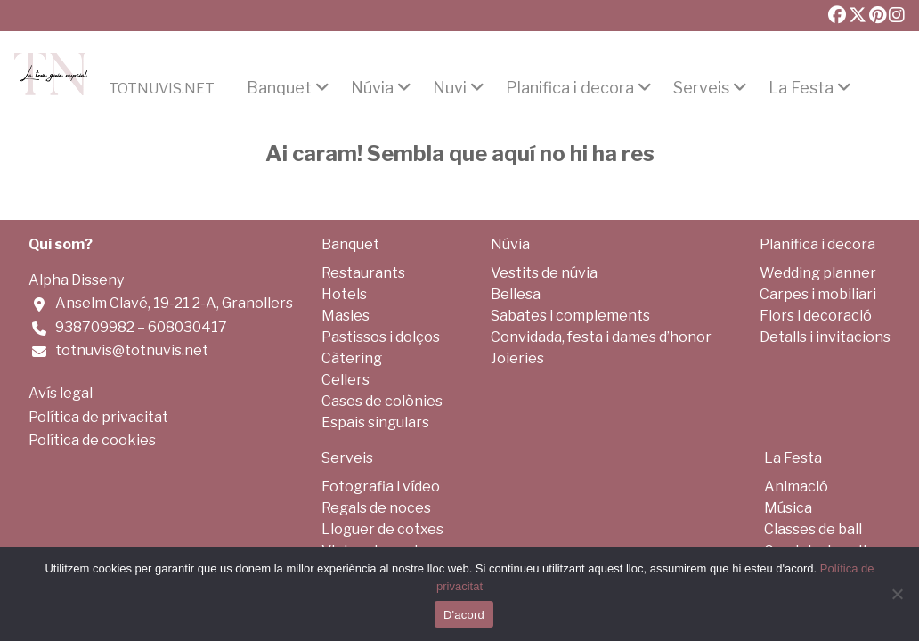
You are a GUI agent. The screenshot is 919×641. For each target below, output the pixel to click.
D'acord (463, 614)
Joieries (517, 358)
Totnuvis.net (162, 89)
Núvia (372, 88)
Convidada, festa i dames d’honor (601, 337)
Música (788, 507)
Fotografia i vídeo (380, 486)
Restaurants (363, 272)
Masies (345, 315)
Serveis (701, 88)
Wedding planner (818, 272)
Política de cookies (92, 440)
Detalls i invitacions (825, 337)
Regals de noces (376, 507)
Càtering (351, 358)
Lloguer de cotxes (382, 529)
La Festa (801, 88)
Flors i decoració (816, 315)
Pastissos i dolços (380, 337)
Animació (796, 486)
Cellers (345, 379)
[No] (897, 594)
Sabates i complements (570, 315)
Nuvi (450, 88)
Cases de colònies (382, 401)
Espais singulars (375, 422)
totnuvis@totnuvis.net (131, 350)
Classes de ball (813, 529)
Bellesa (516, 294)
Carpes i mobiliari (818, 294)
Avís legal (60, 393)
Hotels (344, 294)
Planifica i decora (570, 88)
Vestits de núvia (544, 272)
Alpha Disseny (76, 280)
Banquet (279, 88)
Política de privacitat (98, 417)
